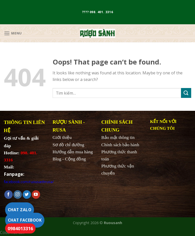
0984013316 (20, 228)
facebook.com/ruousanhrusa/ (29, 181)
